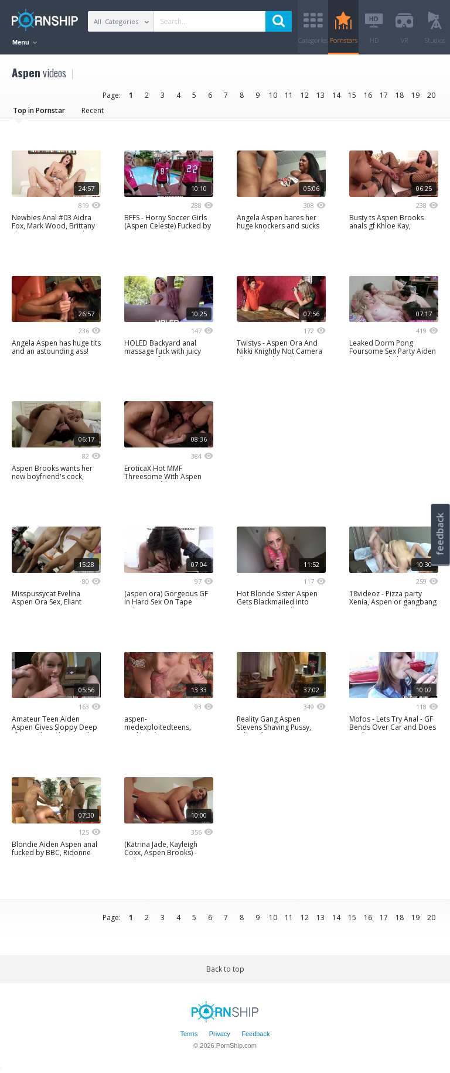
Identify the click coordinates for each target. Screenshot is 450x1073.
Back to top (225, 969)
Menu (24, 42)
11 (289, 95)
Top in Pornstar (39, 110)
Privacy (219, 1033)
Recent (92, 110)
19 (415, 95)
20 (431, 95)
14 (336, 95)
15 (352, 95)
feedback (440, 533)
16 (368, 95)
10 (273, 95)
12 (305, 95)
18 (400, 95)
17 (384, 95)
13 (320, 95)
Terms (188, 1033)
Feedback (255, 1033)
